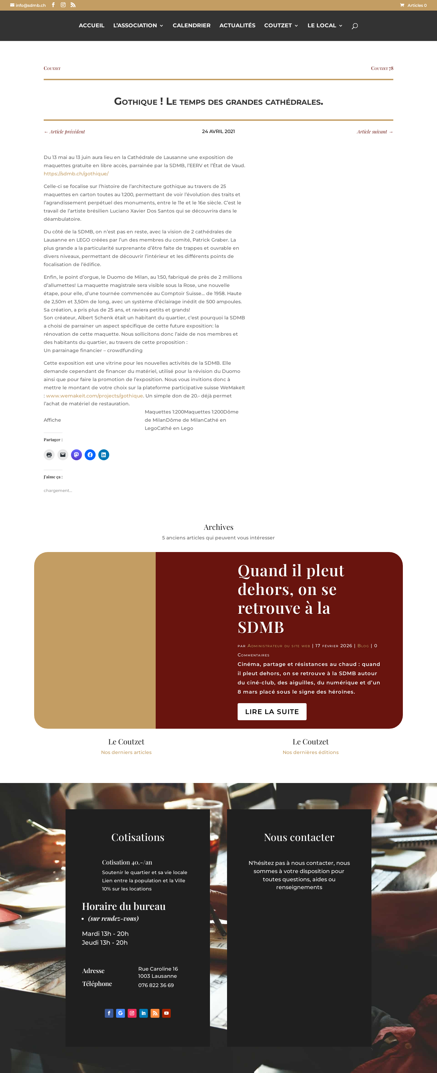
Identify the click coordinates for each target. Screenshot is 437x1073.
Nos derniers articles (126, 752)
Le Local (322, 26)
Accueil (91, 26)
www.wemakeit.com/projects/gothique (94, 396)
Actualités (237, 26)
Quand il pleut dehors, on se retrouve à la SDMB (291, 598)
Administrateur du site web (279, 645)
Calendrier (192, 26)
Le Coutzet (126, 741)
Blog (363, 645)
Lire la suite (272, 712)
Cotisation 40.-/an (127, 862)
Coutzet (278, 26)
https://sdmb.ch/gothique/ (76, 174)
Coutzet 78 (382, 68)
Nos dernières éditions (311, 752)
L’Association (135, 26)
